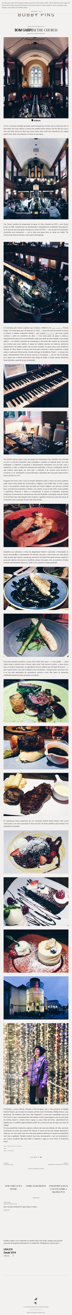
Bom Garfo (30, 33)
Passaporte (42, 33)
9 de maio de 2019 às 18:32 (10, 1204)
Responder (7, 1210)
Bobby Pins (30, 1312)
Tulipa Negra (7, 1202)
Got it (40, 11)
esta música (50, 333)
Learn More (34, 11)
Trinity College (57, 328)
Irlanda (35, 33)
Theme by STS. (41, 1312)
